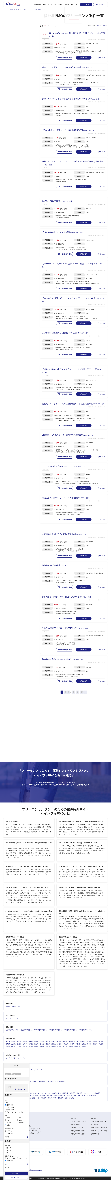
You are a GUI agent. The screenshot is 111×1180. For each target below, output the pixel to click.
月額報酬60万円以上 (12, 1030)
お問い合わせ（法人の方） (99, 1131)
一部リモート (10, 1131)
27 (77, 748)
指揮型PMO (9, 1105)
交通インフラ (52, 1098)
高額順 (105, 25)
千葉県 (71, 1041)
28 (82, 748)
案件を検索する (16, 1177)
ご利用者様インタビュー (98, 1121)
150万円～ (8, 1122)
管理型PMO (9, 1107)
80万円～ (20, 1117)
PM (6, 1102)
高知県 (36, 1046)
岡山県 (101, 1044)
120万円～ (20, 1120)
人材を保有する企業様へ (78, 1134)
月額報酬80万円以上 (26, 1030)
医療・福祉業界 (69, 1098)
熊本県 (59, 1046)
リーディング (38, 1070)
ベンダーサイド (22, 1158)
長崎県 (53, 1046)
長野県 (19, 1044)
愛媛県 (31, 1046)
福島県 (42, 1041)
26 (73, 748)
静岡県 (31, 1044)
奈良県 (59, 1044)
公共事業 (69, 1095)
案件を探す (74, 1118)
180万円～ (20, 1122)
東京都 (76, 1041)
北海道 (8, 1041)
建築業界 (60, 1098)
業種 (6, 1164)
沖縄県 (83, 1046)
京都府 (72, 1044)
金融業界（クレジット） (84, 1093)
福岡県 (42, 1046)
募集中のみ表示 (91, 25)
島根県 (95, 1044)
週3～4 (8, 1150)
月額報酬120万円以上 (55, 1030)
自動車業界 (97, 1093)
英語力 (7, 1167)
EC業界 (54, 1093)
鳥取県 (89, 1044)
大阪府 (78, 1044)
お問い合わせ (99, 4)
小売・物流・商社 (59, 1095)
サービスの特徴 (58, 4)
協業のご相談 (95, 1134)
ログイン (86, 4)
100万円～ (8, 1120)
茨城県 (48, 1041)
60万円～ (8, 1117)
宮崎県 (71, 1046)
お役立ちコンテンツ (71, 4)
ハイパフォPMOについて (78, 1121)
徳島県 (19, 1046)
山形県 (36, 1041)
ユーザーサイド (10, 1158)
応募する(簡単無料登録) (65, 57)
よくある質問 (95, 1124)
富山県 (95, 1041)
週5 (6, 1152)
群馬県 (59, 1041)
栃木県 (53, 1041)
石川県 (101, 1041)
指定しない (9, 1125)
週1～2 (8, 1148)
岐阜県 (25, 1044)
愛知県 (36, 1044)
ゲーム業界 (77, 1095)
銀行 (59, 1093)
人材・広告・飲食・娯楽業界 (37, 1098)
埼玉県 (65, 1041)
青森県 (13, 1041)
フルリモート (10, 1133)
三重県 (48, 1044)
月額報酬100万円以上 (41, 1030)
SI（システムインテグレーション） (39, 1093)
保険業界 (72, 1093)
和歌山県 (65, 1044)
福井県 (8, 1044)
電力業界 (42, 1095)
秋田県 (31, 1041)
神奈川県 (83, 1041)
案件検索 (38, 4)
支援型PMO (9, 1110)
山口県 (13, 1046)
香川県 (25, 1046)
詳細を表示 (83, 57)
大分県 (65, 1046)
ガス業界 (35, 1095)
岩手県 (19, 1041)
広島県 (8, 1046)
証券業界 (65, 1093)
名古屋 (42, 1044)
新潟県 (89, 1041)
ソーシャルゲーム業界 (89, 1095)
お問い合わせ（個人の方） (99, 1127)
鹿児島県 (77, 1046)
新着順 (99, 25)
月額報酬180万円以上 (85, 1030)
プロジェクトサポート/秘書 (14, 1112)
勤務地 (7, 1137)
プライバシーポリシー (35, 1170)
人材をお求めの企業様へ (78, 1131)
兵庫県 (83, 1044)
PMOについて (47, 4)
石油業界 (49, 1095)
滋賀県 (53, 1044)
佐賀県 (48, 1046)
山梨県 (13, 1044)
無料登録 (93, 1118)
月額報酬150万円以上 (70, 1030)
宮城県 (25, 1041)
